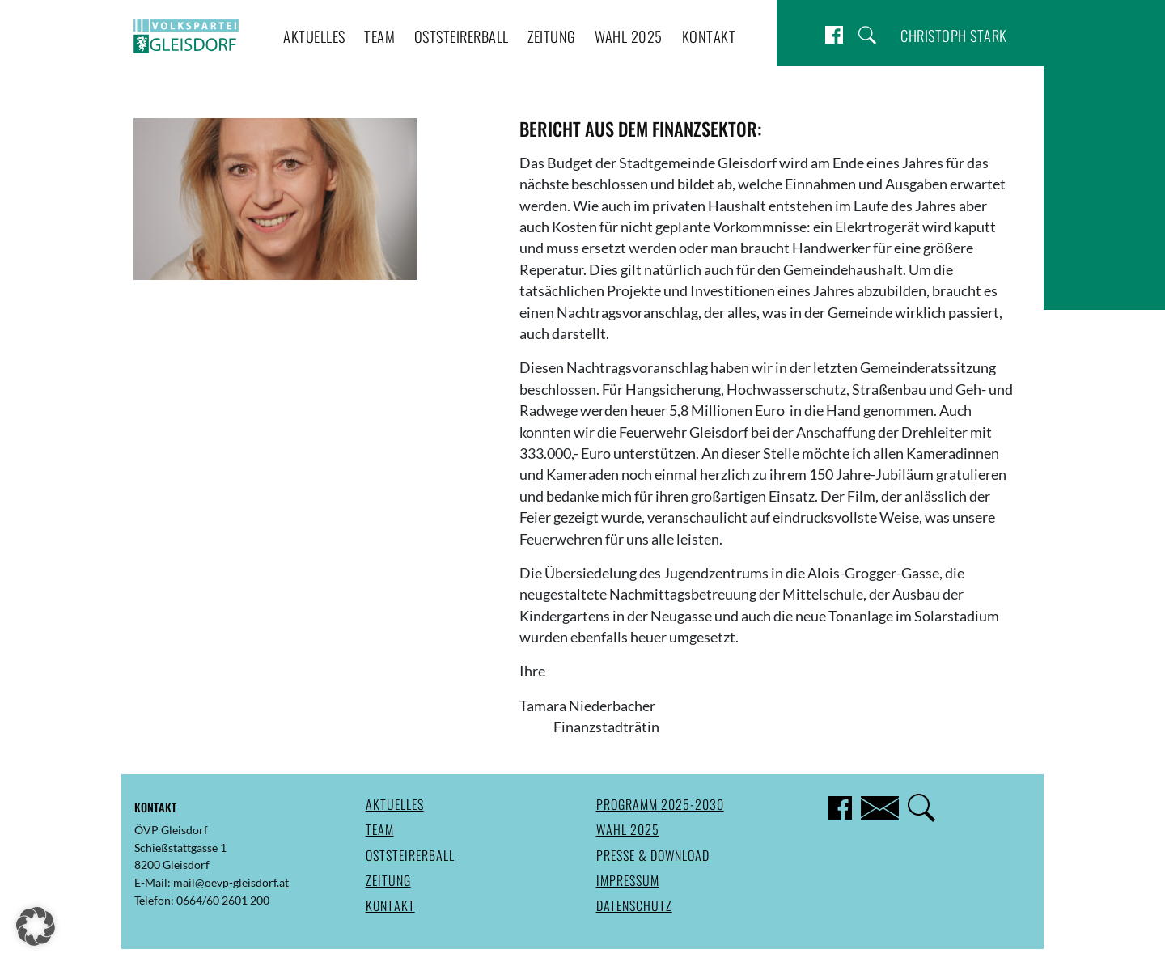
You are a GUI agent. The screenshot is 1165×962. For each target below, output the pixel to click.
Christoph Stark (953, 35)
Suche (867, 35)
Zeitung (551, 36)
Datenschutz (634, 905)
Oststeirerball (461, 36)
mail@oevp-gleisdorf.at (231, 882)
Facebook (834, 35)
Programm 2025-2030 (660, 804)
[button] (35, 926)
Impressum (627, 880)
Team (379, 36)
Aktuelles (314, 36)
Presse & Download (653, 855)
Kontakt (709, 36)
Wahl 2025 (629, 36)
